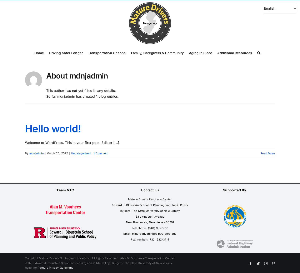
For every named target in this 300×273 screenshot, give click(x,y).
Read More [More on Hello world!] (267, 153)
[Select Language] (280, 8)
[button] (258, 52)
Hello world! (53, 128)
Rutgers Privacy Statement (55, 267)
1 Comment (101, 153)
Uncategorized (81, 153)
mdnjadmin (36, 153)
